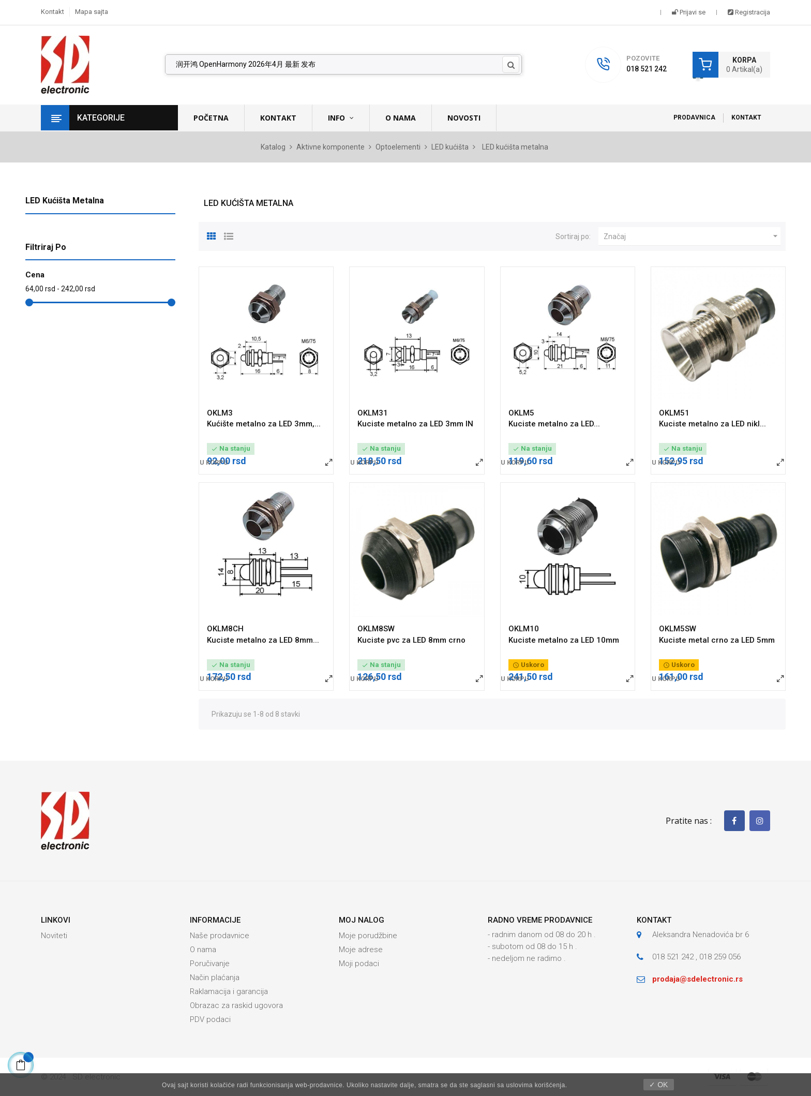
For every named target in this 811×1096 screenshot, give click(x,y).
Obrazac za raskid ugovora (236, 1005)
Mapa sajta (91, 12)
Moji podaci (359, 963)
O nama (203, 949)
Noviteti (54, 935)
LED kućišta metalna (64, 200)
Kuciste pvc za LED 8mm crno (411, 640)
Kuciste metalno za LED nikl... (712, 423)
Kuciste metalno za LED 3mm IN (415, 423)
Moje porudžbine (368, 935)
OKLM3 (220, 413)
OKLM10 (523, 628)
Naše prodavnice (219, 935)
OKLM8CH (225, 628)
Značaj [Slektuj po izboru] (692, 236)
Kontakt (52, 12)
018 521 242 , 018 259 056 (696, 956)
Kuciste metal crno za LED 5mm (717, 640)
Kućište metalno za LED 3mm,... (264, 423)
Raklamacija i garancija (229, 991)
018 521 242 (646, 69)
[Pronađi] (343, 64)
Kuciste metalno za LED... (554, 423)
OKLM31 (372, 413)
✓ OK (658, 1084)
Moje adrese (361, 949)
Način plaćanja (214, 977)
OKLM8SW (376, 628)
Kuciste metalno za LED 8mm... (263, 640)
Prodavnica (694, 117)
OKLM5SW (677, 628)
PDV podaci (210, 1019)
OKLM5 (521, 413)
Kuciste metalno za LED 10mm (563, 640)
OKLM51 (674, 413)
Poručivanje (210, 963)
